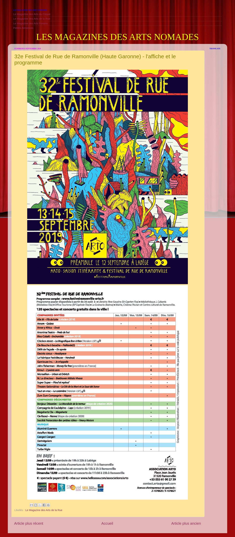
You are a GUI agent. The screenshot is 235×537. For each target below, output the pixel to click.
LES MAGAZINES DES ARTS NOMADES (117, 37)
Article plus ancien (186, 523)
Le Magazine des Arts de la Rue (31, 18)
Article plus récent (28, 523)
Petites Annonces (23, 28)
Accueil (107, 523)
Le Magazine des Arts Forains (30, 23)
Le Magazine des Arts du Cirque (31, 14)
